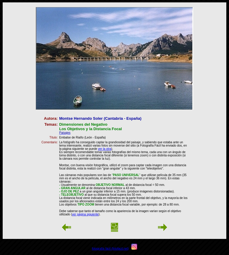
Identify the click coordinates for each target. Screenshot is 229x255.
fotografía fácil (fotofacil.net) (110, 248)
